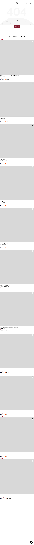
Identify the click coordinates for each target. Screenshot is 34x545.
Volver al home (17, 26)
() (30, 3)
